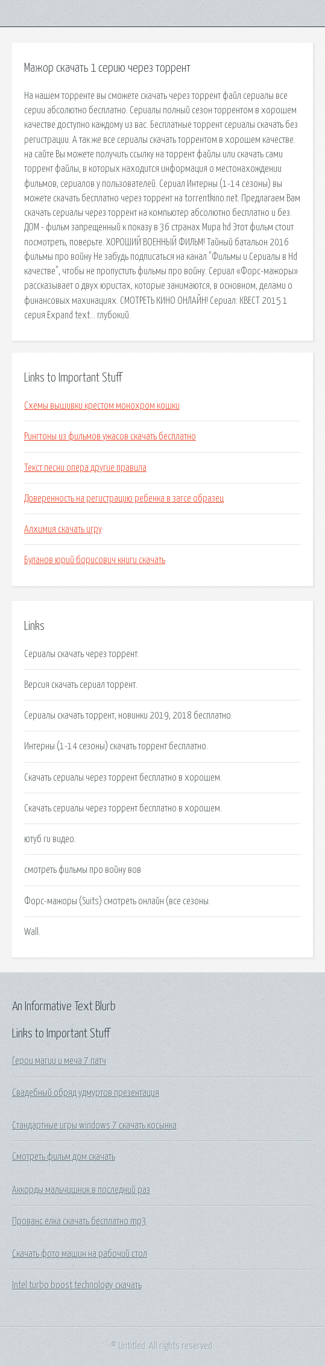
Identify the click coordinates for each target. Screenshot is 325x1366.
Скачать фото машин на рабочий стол (79, 1254)
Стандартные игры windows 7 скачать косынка (94, 1125)
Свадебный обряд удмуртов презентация (85, 1093)
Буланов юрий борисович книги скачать (94, 560)
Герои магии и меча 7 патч (59, 1061)
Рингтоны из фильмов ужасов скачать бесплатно (110, 436)
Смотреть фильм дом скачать (63, 1157)
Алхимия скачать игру (63, 529)
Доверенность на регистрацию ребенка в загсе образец (124, 498)
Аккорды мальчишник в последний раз (81, 1190)
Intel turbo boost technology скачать (77, 1285)
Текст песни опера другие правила (85, 468)
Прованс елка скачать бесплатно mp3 (79, 1221)
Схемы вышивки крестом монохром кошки (102, 406)
